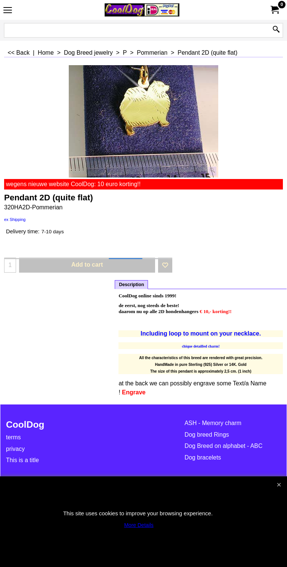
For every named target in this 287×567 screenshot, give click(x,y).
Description (131, 284)
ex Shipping (15, 219)
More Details (139, 525)
